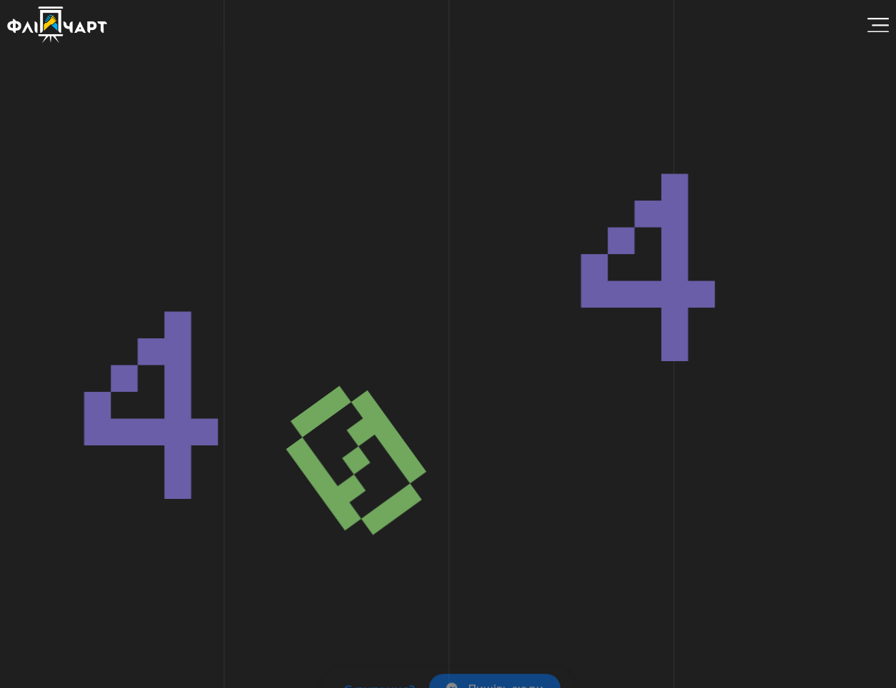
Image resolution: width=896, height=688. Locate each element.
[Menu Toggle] (878, 25)
